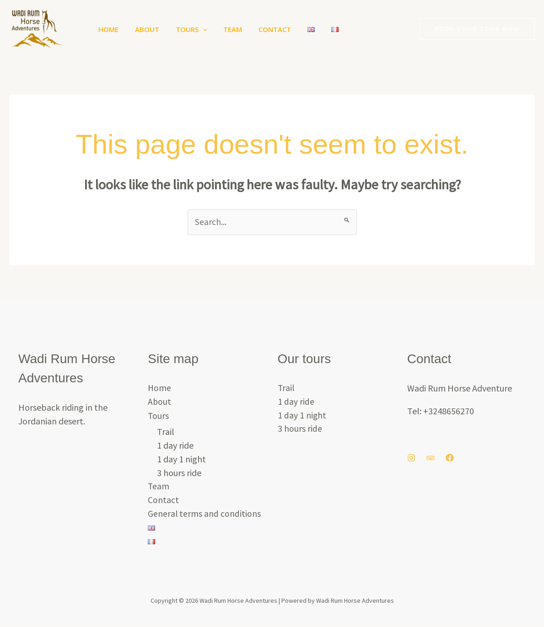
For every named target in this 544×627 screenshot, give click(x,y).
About (143, 29)
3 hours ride (179, 473)
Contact (263, 29)
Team (223, 29)
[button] (196, 29)
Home (107, 29)
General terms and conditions (204, 514)
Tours (184, 29)
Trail (165, 432)
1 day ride (175, 445)
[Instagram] (411, 458)
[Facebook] (450, 458)
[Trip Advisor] (430, 458)
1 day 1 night (181, 459)
